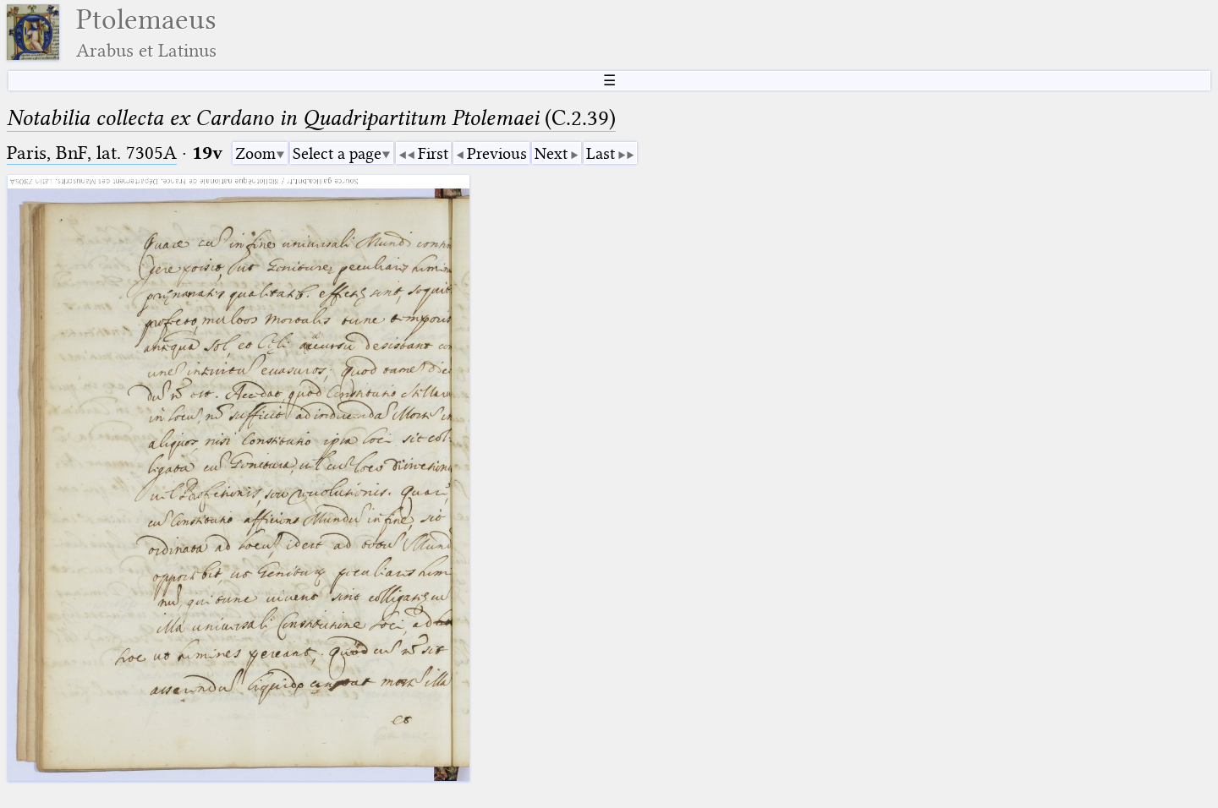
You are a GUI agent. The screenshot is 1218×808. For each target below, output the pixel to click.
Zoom (255, 153)
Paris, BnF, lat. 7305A (92, 152)
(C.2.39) (311, 118)
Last (600, 153)
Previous (497, 153)
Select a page (337, 153)
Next (551, 153)
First (433, 153)
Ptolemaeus (146, 32)
